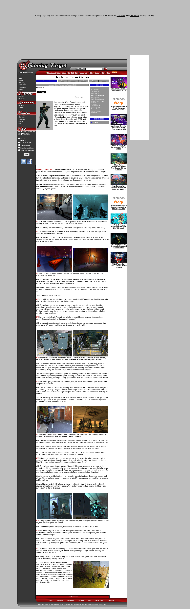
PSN (76, 73)
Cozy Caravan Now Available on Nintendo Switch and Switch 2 (119, 187)
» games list (21, 116)
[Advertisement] (73, 38)
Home (51, 600)
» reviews (20, 80)
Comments (79, 97)
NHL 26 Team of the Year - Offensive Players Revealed (119, 265)
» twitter (20, 107)
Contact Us (70, 600)
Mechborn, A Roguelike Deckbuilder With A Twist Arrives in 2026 (119, 127)
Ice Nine (95, 122)
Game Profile (46, 81)
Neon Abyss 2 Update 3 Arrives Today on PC (119, 89)
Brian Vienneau (59, 85)
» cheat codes (21, 84)
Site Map (111, 600)
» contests (20, 109)
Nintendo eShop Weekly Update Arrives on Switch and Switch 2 (119, 107)
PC (103, 73)
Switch (82, 73)
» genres (20, 121)
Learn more (121, 16)
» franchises (21, 117)
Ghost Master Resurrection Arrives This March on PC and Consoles (119, 166)
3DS (91, 73)
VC (86, 73)
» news (19, 78)
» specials (20, 96)
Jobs (89, 600)
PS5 (69, 73)
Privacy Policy (99, 600)
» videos (20, 89)
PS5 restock (134, 16)
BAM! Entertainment (97, 95)
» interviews (21, 98)
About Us (60, 600)
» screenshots (21, 87)
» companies (21, 119)
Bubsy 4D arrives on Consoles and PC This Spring (119, 146)
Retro (108, 73)
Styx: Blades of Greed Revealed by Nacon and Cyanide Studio (119, 245)
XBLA (64, 73)
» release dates (22, 86)
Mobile (97, 73)
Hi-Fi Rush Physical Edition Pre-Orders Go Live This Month (119, 226)
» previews (20, 82)
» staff (19, 123)
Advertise (81, 600)
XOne (58, 73)
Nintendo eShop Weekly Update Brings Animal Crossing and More (119, 207)
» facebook (20, 105)
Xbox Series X (51, 73)
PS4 (72, 73)
